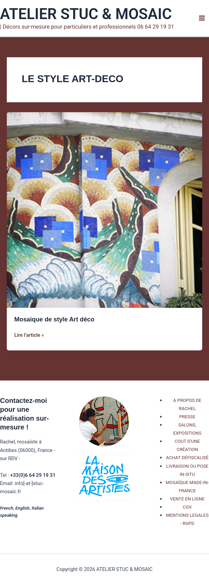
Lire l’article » (29, 335)
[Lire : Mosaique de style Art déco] (104, 210)
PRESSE (187, 416)
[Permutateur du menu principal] (202, 18)
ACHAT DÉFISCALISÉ (187, 457)
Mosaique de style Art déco (54, 319)
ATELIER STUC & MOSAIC (86, 14)
